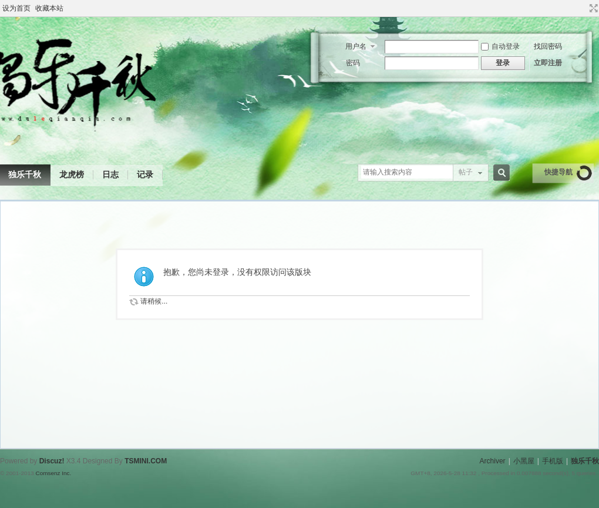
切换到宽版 (592, 8)
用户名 (355, 46)
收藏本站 (49, 8)
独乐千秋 (585, 461)
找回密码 (548, 46)
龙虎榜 (71, 174)
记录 (145, 174)
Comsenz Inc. (53, 473)
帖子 (466, 172)
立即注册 (548, 63)
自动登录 (500, 46)
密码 (353, 63)
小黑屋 (523, 461)
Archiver (493, 461)
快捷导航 (558, 172)
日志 (110, 174)
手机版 (552, 461)
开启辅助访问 (582, 8)
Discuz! (52, 461)
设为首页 (16, 8)
